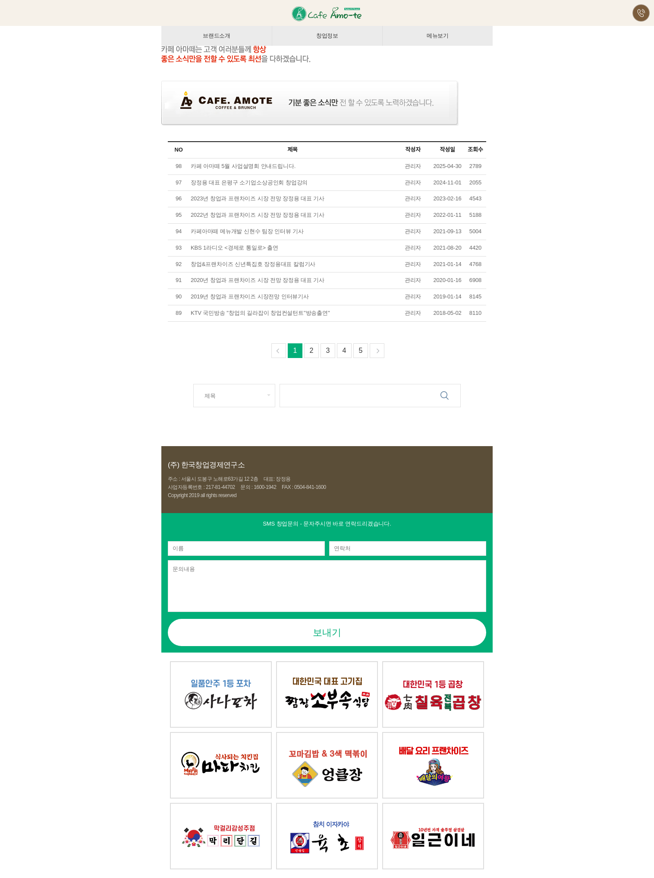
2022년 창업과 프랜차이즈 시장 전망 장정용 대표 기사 (257, 215)
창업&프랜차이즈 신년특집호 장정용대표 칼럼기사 (253, 264)
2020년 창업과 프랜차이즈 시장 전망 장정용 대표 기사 (257, 280)
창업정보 (327, 35)
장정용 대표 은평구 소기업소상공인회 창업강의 (249, 182)
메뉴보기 (438, 35)
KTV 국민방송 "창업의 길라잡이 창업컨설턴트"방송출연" (260, 313)
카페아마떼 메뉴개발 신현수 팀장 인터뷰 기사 (248, 231)
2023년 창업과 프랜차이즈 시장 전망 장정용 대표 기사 (257, 198)
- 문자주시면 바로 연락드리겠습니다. (327, 523)
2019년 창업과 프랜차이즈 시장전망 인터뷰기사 (250, 296)
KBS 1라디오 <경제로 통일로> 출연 (234, 247)
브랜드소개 (216, 35)
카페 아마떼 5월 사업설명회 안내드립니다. (244, 166)
